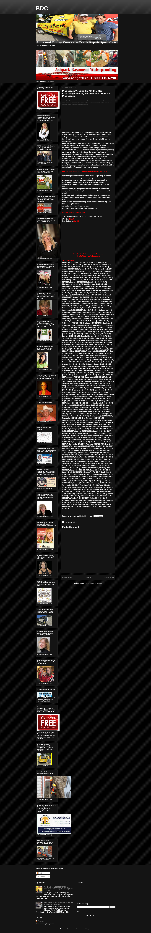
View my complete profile (45, 924)
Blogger (88, 929)
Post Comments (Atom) (93, 583)
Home (88, 577)
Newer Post (67, 577)
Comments (41, 877)
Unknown (40, 921)
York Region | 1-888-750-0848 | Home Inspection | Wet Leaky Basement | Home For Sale (58, 889)
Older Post (109, 577)
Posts (40, 873)
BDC (42, 8)
